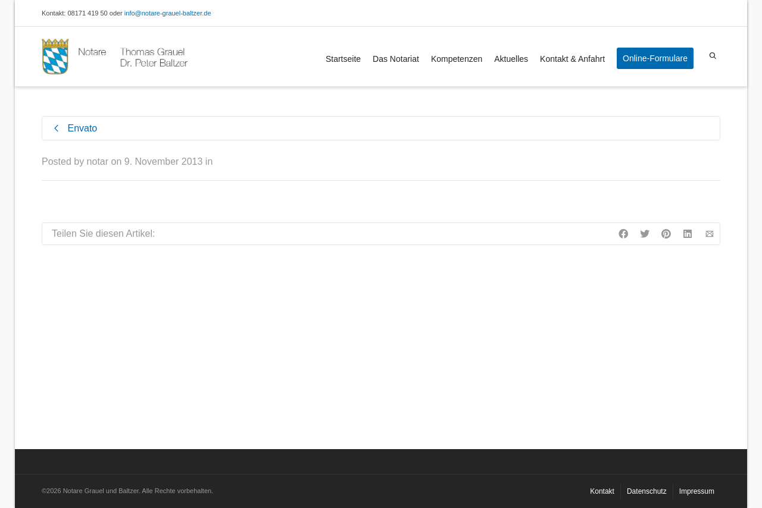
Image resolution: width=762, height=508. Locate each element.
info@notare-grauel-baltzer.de (167, 13)
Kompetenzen (456, 59)
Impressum (696, 491)
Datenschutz (647, 491)
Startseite (343, 59)
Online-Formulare (655, 58)
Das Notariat (396, 59)
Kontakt (602, 491)
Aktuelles (511, 59)
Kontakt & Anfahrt (572, 59)
